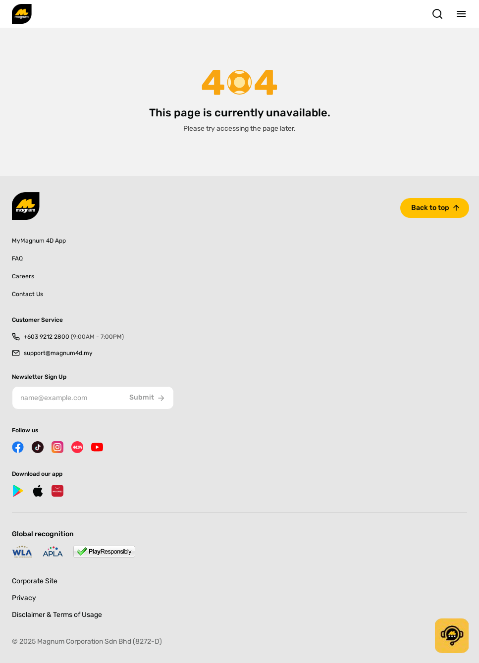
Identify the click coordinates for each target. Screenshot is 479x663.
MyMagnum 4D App (39, 240)
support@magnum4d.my (58, 353)
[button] (451, 635)
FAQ (17, 258)
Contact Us (27, 294)
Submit (147, 398)
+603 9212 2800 (74, 336)
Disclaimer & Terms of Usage (57, 615)
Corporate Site (34, 581)
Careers (23, 276)
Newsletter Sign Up (39, 376)
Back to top (430, 208)
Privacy (24, 598)
